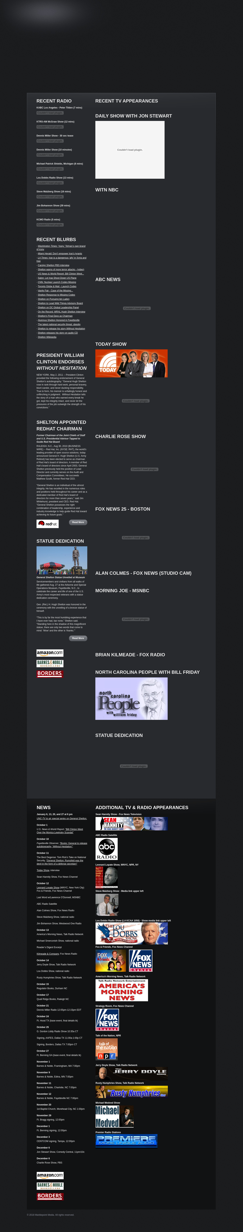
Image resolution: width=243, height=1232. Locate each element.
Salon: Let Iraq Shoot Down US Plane (57, 278)
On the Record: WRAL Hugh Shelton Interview (61, 311)
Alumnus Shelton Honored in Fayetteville (59, 320)
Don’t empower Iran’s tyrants (60, 253)
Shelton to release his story (61, 328)
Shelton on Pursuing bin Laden (53, 299)
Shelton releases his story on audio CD (58, 333)
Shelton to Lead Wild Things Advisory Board (60, 303)
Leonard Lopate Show (48, 887)
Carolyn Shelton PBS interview (53, 265)
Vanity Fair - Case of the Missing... (55, 290)
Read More (78, 522)
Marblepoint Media (44, 1215)
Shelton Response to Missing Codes (56, 295)
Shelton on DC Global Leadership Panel (58, 307)
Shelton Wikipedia (47, 337)
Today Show (43, 870)
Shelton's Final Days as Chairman (55, 316)
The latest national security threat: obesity (59, 324)
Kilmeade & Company (48, 954)
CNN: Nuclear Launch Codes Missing (57, 282)
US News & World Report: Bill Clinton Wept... (61, 273)
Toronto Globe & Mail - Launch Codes (57, 286)
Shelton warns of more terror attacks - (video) (61, 269)
